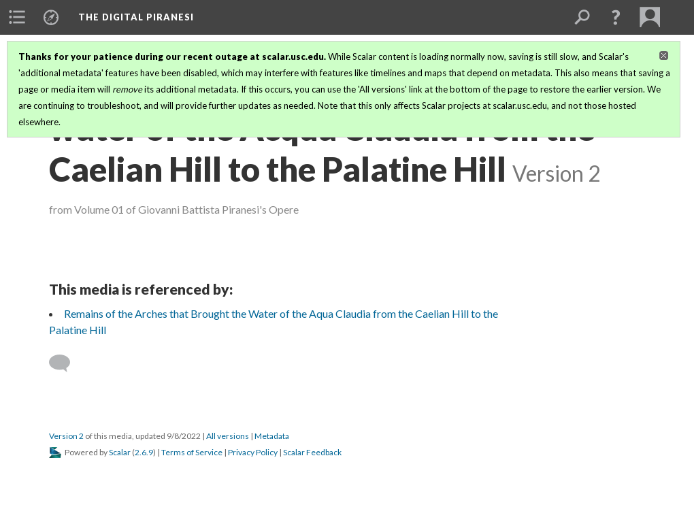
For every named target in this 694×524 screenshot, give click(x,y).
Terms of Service (191, 452)
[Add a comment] (65, 363)
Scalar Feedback (312, 452)
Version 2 (66, 436)
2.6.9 (144, 452)
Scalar (120, 452)
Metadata (271, 436)
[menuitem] (17, 17)
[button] (616, 17)
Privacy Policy (253, 452)
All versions (227, 436)
